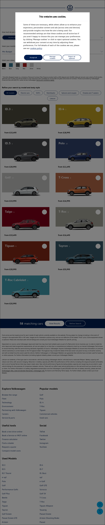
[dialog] (52, 262)
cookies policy (36, 48)
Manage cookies (52, 57)
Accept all (33, 57)
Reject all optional (71, 57)
